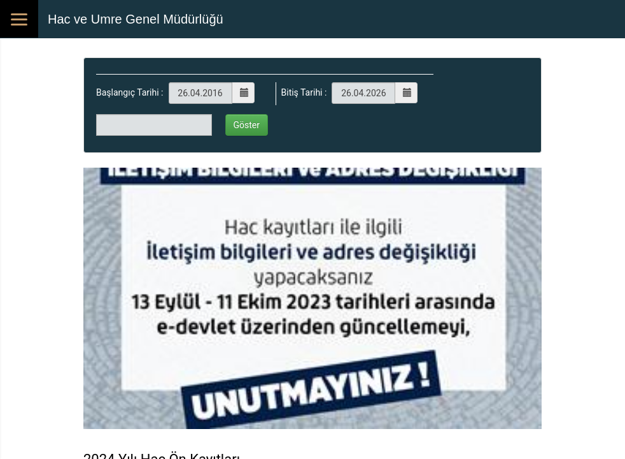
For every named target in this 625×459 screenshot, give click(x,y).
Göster (247, 125)
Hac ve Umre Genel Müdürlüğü (135, 19)
